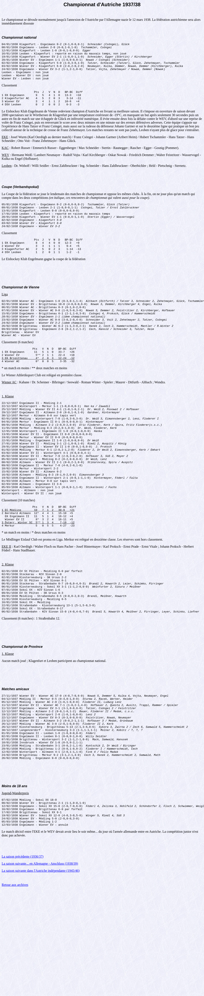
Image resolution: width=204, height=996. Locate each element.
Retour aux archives (15, 964)
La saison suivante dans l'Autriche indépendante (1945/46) (40, 950)
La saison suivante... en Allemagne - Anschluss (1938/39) (40, 943)
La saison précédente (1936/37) (22, 936)
